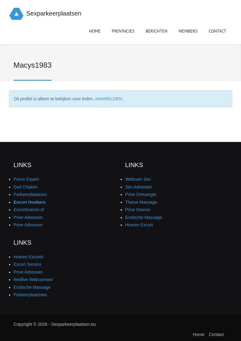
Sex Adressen (138, 186)
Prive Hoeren (138, 209)
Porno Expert (26, 179)
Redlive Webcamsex (33, 279)
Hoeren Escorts (28, 256)
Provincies (123, 32)
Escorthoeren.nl (29, 209)
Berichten (156, 32)
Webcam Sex (138, 179)
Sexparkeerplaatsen (54, 13)
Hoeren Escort (139, 224)
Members (188, 32)
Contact (217, 31)
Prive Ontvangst (140, 194)
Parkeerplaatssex (30, 194)
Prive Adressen (28, 217)
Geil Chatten (26, 186)
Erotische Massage (143, 217)
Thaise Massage (141, 202)
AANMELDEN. (109, 98)
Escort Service (28, 264)
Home (95, 31)
